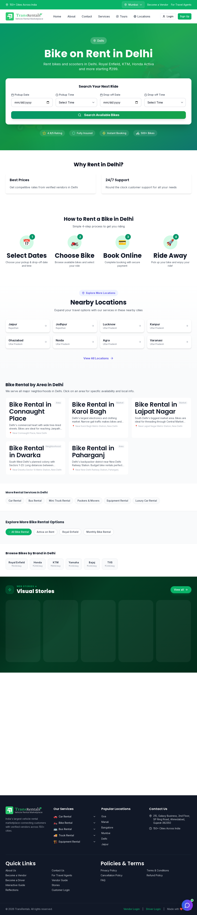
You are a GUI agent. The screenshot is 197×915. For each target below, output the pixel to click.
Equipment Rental (117, 500)
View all (181, 589)
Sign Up (184, 16)
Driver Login (153, 908)
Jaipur (105, 844)
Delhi (104, 838)
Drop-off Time (154, 94)
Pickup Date (20, 94)
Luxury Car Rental (146, 500)
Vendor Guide (60, 880)
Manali (105, 821)
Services (104, 16)
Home (57, 16)
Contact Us (58, 870)
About (71, 16)
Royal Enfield (70, 531)
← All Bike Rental (18, 531)
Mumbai (105, 833)
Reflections (12, 889)
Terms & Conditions (158, 870)
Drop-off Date (110, 94)
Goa (103, 816)
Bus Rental (35, 500)
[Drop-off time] (165, 102)
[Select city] (133, 4)
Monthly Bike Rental (98, 531)
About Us (11, 870)
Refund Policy (155, 875)
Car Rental (15, 500)
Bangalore (107, 827)
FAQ (103, 880)
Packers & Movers (88, 500)
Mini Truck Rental (59, 500)
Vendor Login (131, 908)
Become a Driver (15, 880)
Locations (142, 16)
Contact (87, 16)
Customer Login (61, 889)
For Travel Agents (181, 4)
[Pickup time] (76, 102)
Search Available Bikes (98, 115)
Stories (56, 885)
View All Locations (98, 358)
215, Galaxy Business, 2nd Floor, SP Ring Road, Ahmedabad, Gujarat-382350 (171, 819)
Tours (121, 16)
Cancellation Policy (111, 875)
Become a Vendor (157, 4)
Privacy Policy (109, 870)
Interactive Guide (15, 885)
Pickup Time (65, 94)
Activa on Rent (45, 531)
